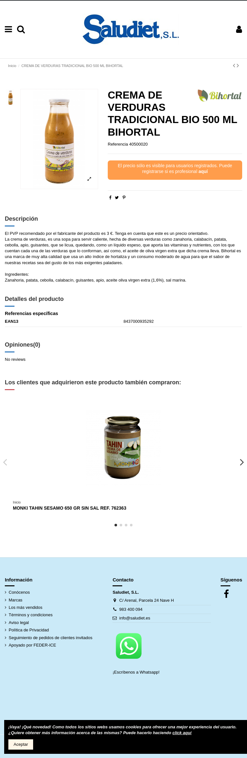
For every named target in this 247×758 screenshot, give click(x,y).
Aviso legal (19, 622)
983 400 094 (130, 609)
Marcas (16, 600)
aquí (203, 171)
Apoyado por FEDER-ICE (32, 645)
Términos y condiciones (31, 614)
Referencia (118, 144)
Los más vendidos (25, 607)
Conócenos (19, 592)
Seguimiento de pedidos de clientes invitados (50, 637)
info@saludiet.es (134, 618)
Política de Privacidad (29, 630)
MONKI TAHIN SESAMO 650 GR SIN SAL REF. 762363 (69, 508)
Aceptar (21, 744)
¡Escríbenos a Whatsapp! (137, 672)
